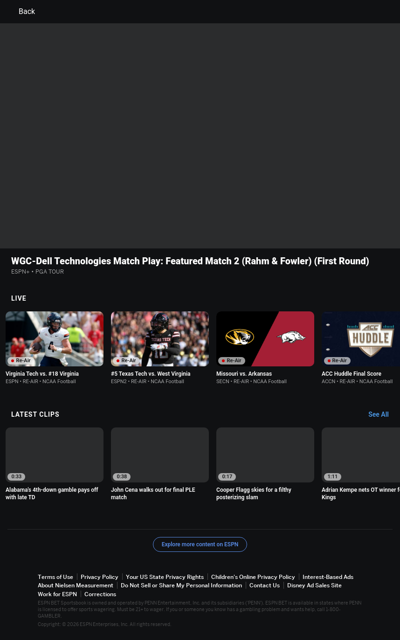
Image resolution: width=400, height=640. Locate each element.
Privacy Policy (99, 576)
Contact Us (264, 585)
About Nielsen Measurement (75, 585)
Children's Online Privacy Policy (253, 576)
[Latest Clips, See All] (383, 415)
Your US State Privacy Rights (165, 576)
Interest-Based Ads (328, 576)
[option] (54, 348)
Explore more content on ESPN (200, 544)
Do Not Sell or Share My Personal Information (181, 585)
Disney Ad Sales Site (314, 585)
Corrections (100, 594)
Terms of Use (55, 576)
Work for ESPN (57, 594)
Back (21, 11)
